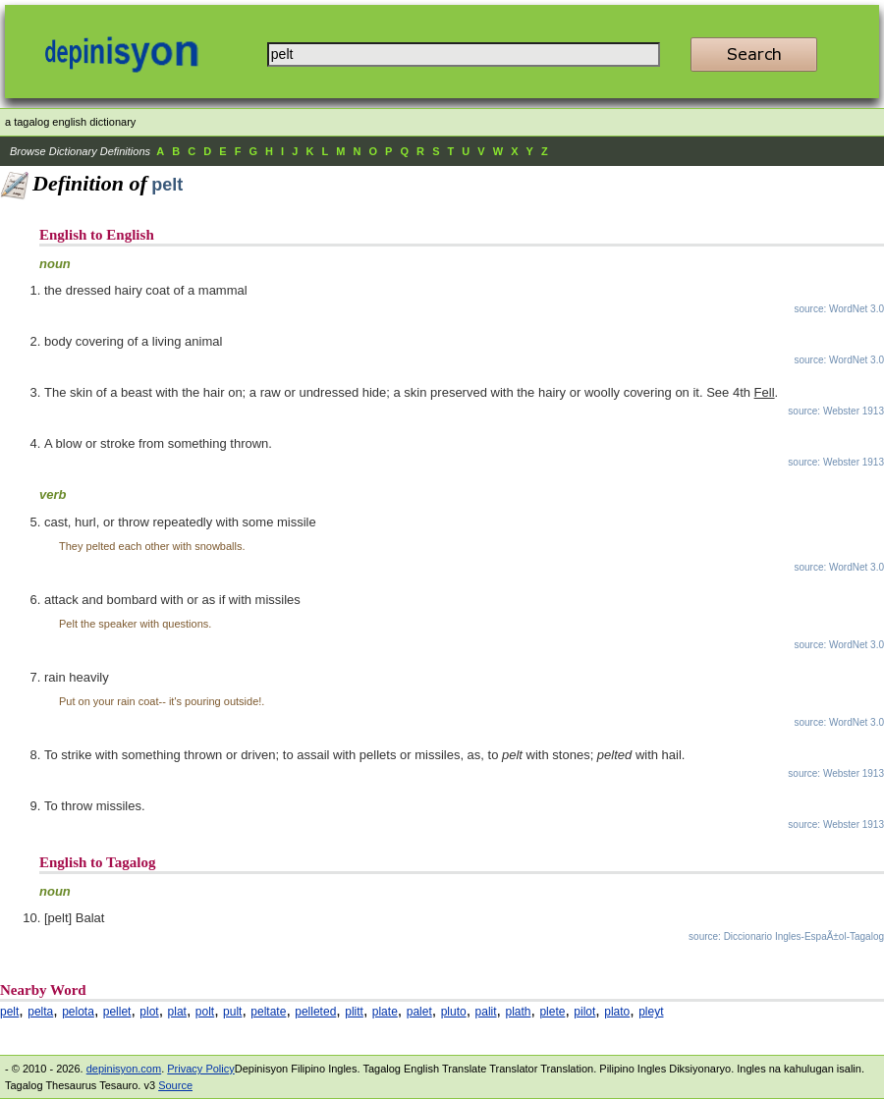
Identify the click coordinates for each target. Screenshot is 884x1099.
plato (617, 1011)
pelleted (315, 1011)
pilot (584, 1011)
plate (385, 1011)
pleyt (650, 1011)
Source (175, 1085)
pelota (78, 1011)
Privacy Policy (200, 1068)
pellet (117, 1011)
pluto (454, 1011)
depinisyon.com (123, 1068)
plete (552, 1011)
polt (204, 1011)
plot (148, 1011)
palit (486, 1011)
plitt (354, 1011)
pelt (9, 1011)
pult (232, 1011)
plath (517, 1011)
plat (177, 1011)
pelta (40, 1011)
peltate (268, 1011)
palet (419, 1011)
